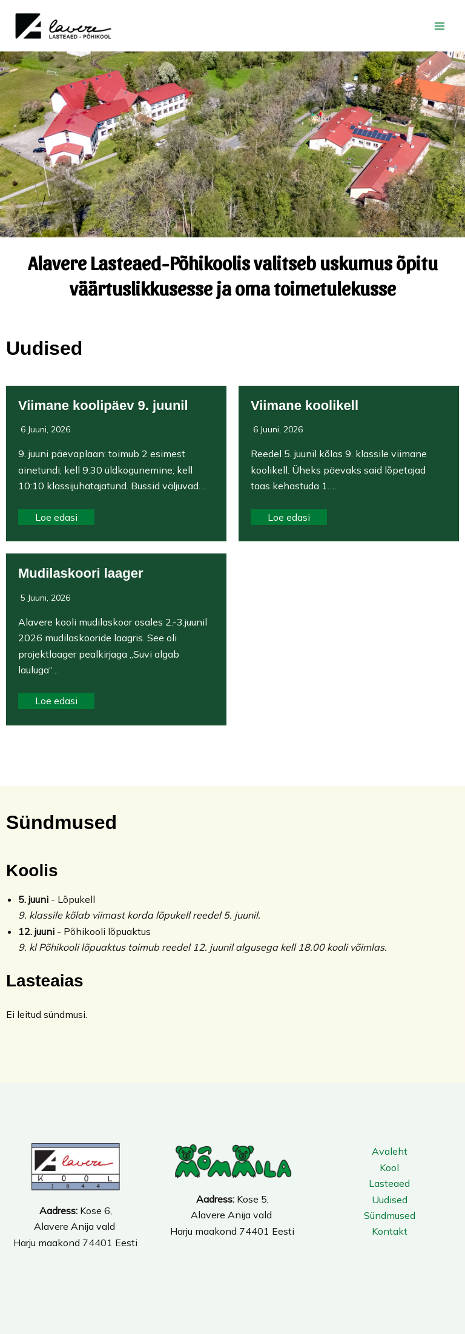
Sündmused (389, 1215)
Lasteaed (389, 1183)
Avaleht (389, 1151)
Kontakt (389, 1231)
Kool (389, 1167)
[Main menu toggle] (439, 26)
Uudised (389, 1200)
